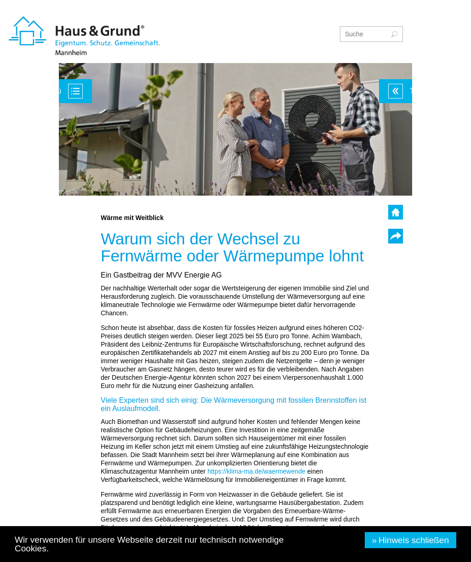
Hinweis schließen (414, 540)
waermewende (256, 471)
